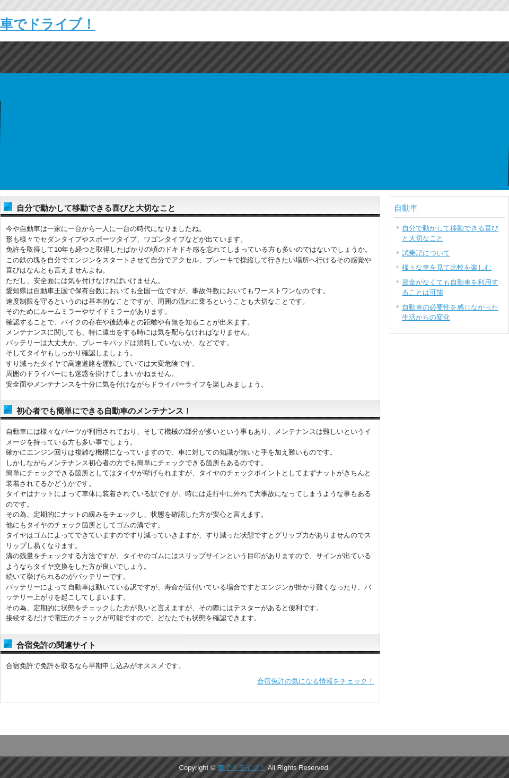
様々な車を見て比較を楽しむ (447, 267)
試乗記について (426, 253)
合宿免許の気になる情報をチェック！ (315, 681)
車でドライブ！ (47, 23)
